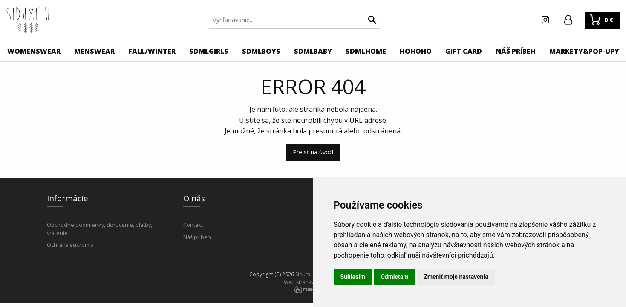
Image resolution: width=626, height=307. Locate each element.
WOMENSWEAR (34, 51)
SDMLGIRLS (208, 51)
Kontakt (193, 225)
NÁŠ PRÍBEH (516, 51)
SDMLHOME (366, 51)
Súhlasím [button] (353, 276)
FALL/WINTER (152, 51)
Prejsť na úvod (313, 152)
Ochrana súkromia (70, 245)
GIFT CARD (463, 51)
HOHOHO (416, 51)
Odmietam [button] (394, 276)
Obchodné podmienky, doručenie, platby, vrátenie (99, 228)
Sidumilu (305, 274)
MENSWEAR (94, 51)
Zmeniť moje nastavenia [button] (456, 276)
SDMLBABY (313, 51)
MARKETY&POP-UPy (584, 51)
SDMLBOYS (261, 51)
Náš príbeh (197, 237)
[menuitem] (33, 51)
